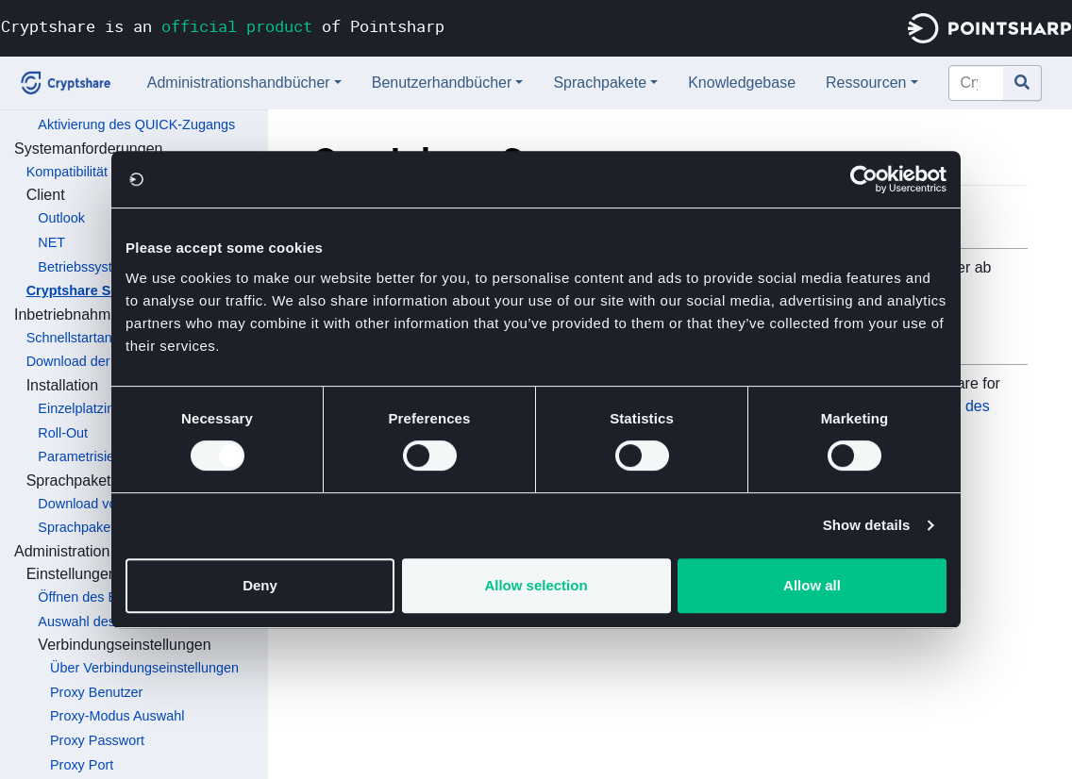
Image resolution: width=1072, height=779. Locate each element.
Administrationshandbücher (238, 83)
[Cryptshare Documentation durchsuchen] (976, 83)
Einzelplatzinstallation (103, 408)
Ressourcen (866, 83)
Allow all (812, 585)
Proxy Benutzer (96, 692)
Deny (260, 585)
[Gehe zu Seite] (1022, 83)
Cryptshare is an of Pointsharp (222, 26)
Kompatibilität (67, 171)
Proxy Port (81, 764)
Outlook (61, 217)
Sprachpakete (599, 83)
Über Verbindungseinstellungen (144, 667)
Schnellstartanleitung (89, 337)
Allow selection (535, 585)
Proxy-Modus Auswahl (117, 715)
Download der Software (97, 361)
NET (51, 242)
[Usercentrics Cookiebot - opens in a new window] (863, 179)
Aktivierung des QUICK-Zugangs (136, 124)
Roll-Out (63, 432)
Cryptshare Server (85, 290)
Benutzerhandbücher (442, 83)
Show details (867, 525)
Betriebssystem (84, 266)
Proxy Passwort (97, 740)
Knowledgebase (742, 83)
